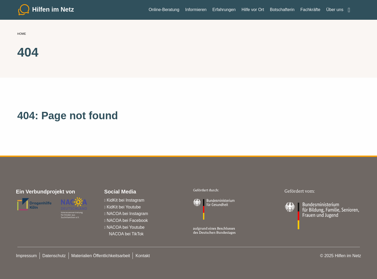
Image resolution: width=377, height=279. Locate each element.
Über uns (334, 10)
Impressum (26, 255)
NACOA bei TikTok (126, 234)
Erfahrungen (224, 10)
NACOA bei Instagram (127, 213)
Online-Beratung (164, 10)
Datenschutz (54, 255)
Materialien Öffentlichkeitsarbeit (100, 255)
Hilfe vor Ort (253, 10)
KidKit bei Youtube (124, 207)
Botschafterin (282, 10)
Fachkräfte (310, 10)
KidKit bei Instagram (125, 200)
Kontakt (142, 255)
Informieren (196, 10)
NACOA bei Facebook (127, 220)
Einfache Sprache (353, 8)
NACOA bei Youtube (126, 227)
